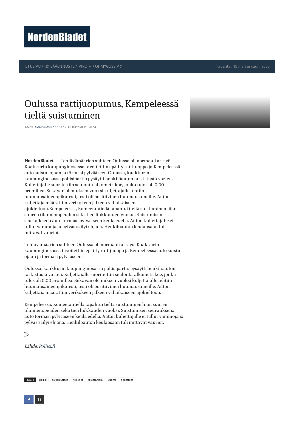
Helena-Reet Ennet (49, 127)
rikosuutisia (95, 379)
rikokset (78, 379)
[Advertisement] (185, 19)
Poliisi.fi (47, 346)
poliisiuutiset (60, 379)
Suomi (112, 379)
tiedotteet (127, 379)
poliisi (43, 379)
